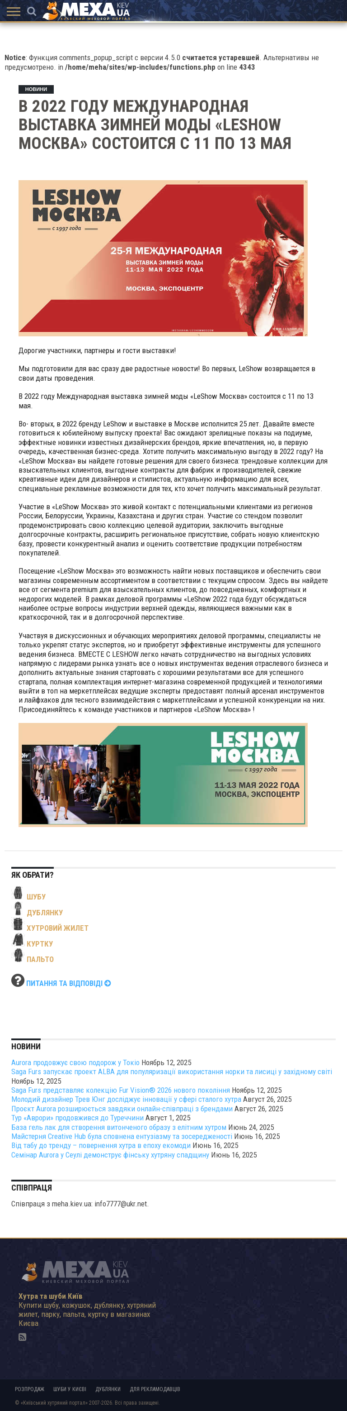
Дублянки (108, 1389)
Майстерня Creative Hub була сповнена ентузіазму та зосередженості (121, 1136)
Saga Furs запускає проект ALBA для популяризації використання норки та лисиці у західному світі (171, 1071)
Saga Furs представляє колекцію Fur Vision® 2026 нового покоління (120, 1090)
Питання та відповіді (68, 983)
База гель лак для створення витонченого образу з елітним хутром (118, 1127)
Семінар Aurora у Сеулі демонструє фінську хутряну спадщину (110, 1154)
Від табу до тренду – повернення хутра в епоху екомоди (101, 1145)
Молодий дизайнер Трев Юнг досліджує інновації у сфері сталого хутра (126, 1099)
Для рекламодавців (155, 1389)
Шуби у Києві (69, 1389)
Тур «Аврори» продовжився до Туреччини (77, 1117)
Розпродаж (29, 1389)
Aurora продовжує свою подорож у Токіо (75, 1062)
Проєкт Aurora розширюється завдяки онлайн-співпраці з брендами (122, 1108)
